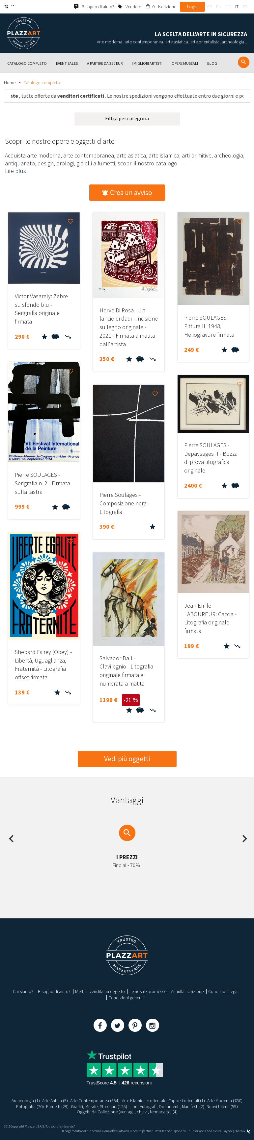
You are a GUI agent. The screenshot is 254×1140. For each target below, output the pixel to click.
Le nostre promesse (147, 991)
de (228, 7)
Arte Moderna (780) (225, 1101)
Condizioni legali (224, 991)
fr (209, 7)
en (218, 7)
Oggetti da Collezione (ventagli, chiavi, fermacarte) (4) (127, 1112)
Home (10, 82)
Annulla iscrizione (187, 991)
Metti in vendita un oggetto (100, 991)
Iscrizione (167, 7)
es (245, 7)
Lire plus (15, 171)
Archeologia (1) (26, 1101)
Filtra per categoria (127, 118)
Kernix (243, 1131)
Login (192, 7)
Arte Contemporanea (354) (95, 1101)
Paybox (227, 1131)
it (237, 7)
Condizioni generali (126, 998)
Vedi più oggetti (127, 758)
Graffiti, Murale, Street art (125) (99, 1106)
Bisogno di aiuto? (54, 991)
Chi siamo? (23, 991)
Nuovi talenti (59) (223, 1106)
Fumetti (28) (57, 1106)
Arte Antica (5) (55, 1101)
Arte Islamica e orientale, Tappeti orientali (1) (163, 1101)
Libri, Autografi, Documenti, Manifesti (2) (167, 1106)
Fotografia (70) (29, 1106)
